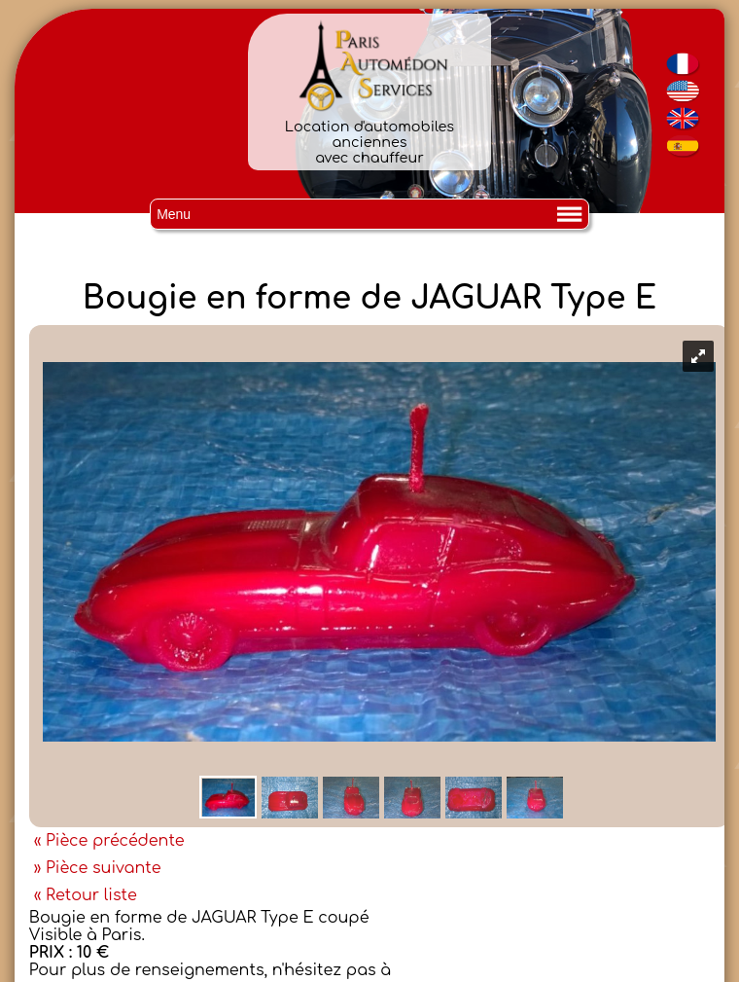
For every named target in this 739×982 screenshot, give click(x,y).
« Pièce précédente (109, 841)
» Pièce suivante (97, 868)
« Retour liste (85, 895)
